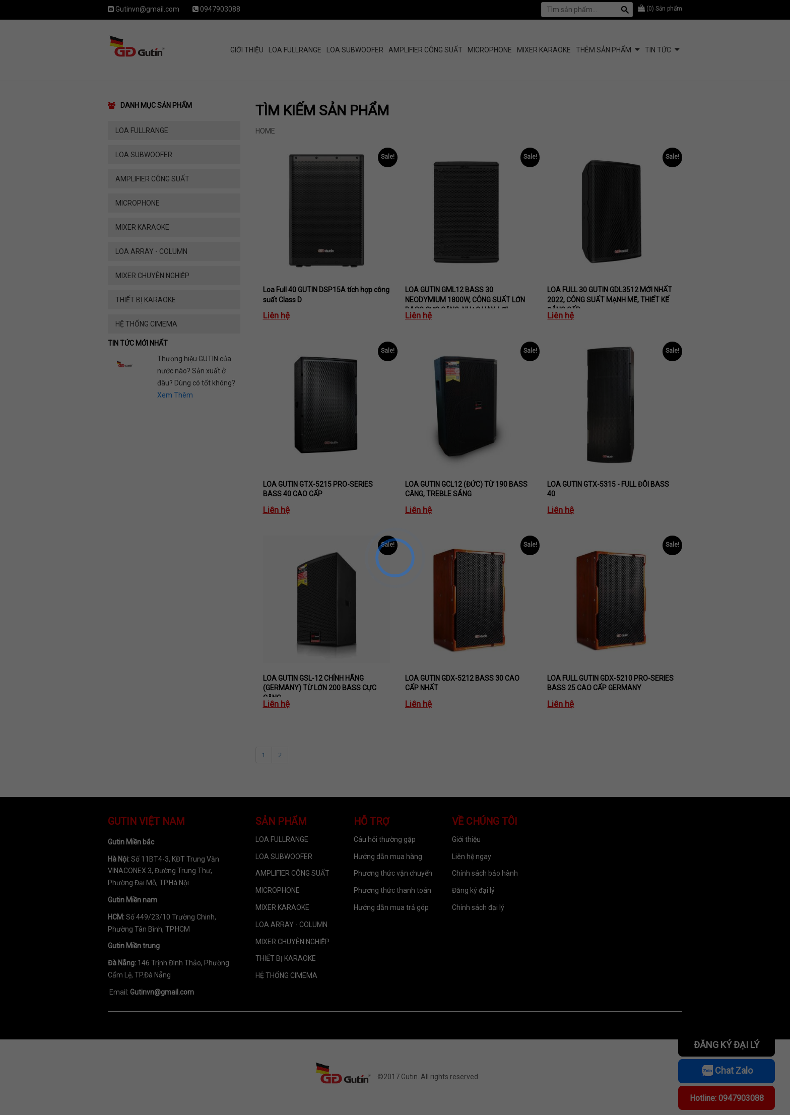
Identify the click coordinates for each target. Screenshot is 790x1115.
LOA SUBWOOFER (354, 50)
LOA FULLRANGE (295, 50)
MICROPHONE (490, 50)
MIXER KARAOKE (544, 50)
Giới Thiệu (247, 50)
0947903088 (220, 9)
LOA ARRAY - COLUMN (151, 251)
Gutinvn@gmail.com (147, 9)
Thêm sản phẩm (603, 50)
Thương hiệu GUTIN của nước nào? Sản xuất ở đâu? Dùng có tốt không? (196, 371)
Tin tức (658, 50)
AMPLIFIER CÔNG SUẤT (425, 50)
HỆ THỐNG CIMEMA (146, 324)
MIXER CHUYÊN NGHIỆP (152, 276)
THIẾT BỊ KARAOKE (145, 300)
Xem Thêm (175, 395)
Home (265, 131)
